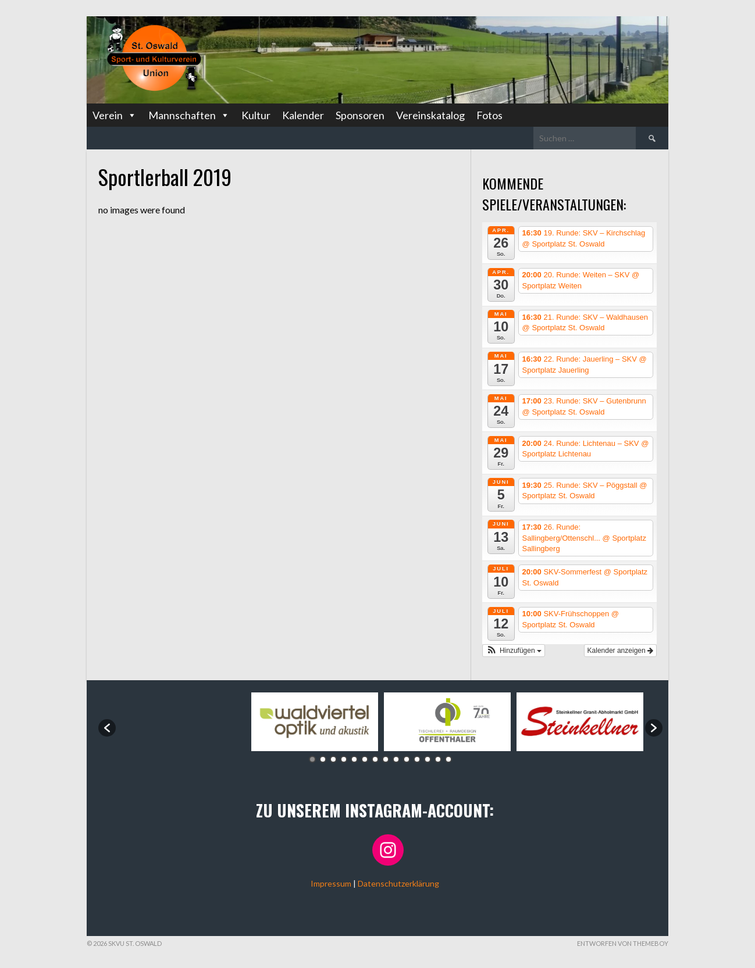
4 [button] (343, 759)
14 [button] (448, 759)
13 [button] (438, 759)
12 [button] (427, 759)
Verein (114, 115)
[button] (513, 650)
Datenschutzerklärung (398, 883)
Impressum (331, 883)
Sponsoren (360, 115)
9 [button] (396, 759)
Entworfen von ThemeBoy (622, 943)
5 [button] (354, 759)
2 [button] (322, 759)
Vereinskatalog (430, 115)
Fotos (489, 115)
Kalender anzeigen (620, 650)
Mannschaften (189, 115)
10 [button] (406, 759)
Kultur (255, 115)
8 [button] (385, 759)
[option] (182, 721)
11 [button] (417, 759)
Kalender (303, 115)
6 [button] (364, 759)
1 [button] (312, 759)
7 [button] (375, 759)
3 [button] (333, 759)
